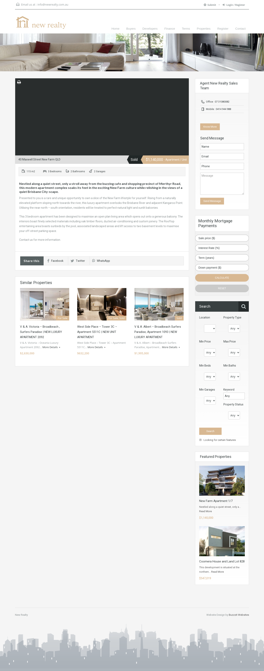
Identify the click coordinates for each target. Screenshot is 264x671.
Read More (205, 511)
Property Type (232, 317)
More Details (51, 347)
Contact (240, 28)
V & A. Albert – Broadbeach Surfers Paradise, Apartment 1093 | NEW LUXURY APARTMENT (157, 332)
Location (204, 317)
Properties (203, 28)
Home (115, 28)
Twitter (78, 260)
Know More (210, 126)
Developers (150, 28)
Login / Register (234, 5)
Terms (186, 28)
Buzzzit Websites (239, 614)
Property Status (233, 404)
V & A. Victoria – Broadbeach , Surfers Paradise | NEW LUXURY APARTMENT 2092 (41, 332)
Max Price (229, 341)
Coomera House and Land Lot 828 (222, 561)
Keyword (228, 389)
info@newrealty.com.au (52, 4)
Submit (210, 5)
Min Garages (207, 389)
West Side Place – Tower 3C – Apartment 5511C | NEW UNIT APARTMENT (97, 332)
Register (222, 28)
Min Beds (205, 365)
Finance (169, 28)
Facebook (55, 260)
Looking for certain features (217, 439)
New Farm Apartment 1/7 (216, 501)
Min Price (205, 341)
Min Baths (229, 365)
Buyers (131, 28)
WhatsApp (101, 260)
